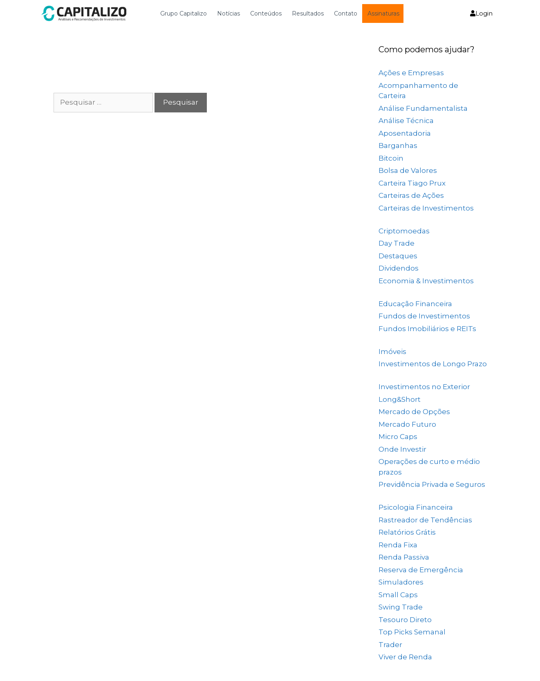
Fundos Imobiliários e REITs (427, 329)
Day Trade (397, 243)
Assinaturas (383, 13)
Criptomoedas (404, 231)
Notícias (228, 13)
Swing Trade (401, 607)
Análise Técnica (406, 120)
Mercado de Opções (414, 412)
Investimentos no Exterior (424, 387)
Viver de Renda (405, 657)
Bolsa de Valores (408, 170)
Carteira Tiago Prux (412, 183)
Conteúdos (266, 13)
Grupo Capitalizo (183, 13)
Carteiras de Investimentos (426, 208)
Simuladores (401, 582)
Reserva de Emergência (421, 570)
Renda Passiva (404, 557)
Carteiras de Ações (411, 195)
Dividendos (399, 268)
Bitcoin (391, 158)
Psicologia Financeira (416, 507)
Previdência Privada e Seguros (432, 484)
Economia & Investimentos (426, 281)
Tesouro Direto (405, 620)
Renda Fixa (398, 545)
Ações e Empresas (411, 73)
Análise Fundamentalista (423, 108)
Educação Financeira (415, 304)
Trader (390, 645)
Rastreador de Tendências (425, 520)
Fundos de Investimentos (424, 316)
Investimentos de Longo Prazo (433, 364)
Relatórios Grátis (407, 532)
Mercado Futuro (407, 424)
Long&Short (400, 399)
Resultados (308, 13)
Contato (345, 13)
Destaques (398, 256)
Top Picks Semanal (412, 632)
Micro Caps (398, 436)
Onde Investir (402, 449)
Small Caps (398, 595)
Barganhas (398, 145)
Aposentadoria (405, 133)
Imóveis (392, 351)
